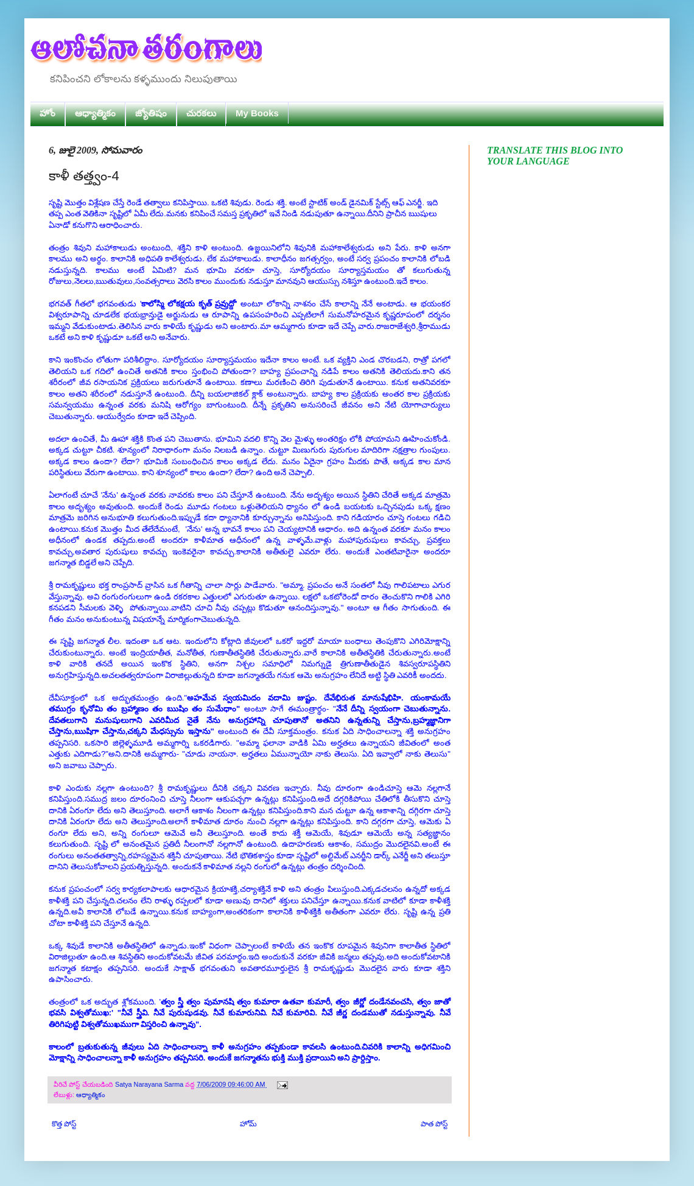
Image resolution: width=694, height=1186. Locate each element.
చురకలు (201, 113)
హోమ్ (248, 1124)
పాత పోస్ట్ (434, 1124)
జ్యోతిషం (151, 113)
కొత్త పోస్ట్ (64, 1124)
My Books (257, 113)
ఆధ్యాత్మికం (95, 113)
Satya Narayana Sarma (150, 1084)
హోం (47, 113)
